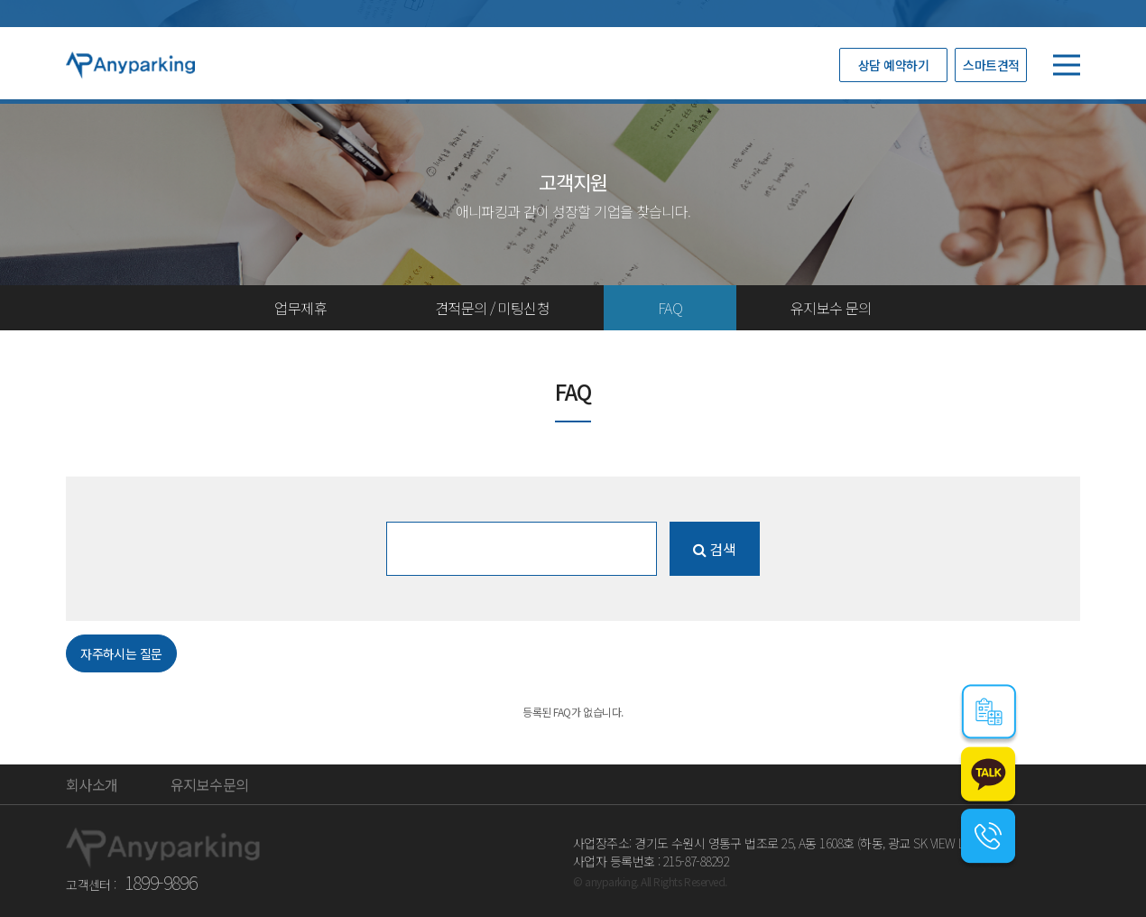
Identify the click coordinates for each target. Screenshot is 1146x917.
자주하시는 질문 (121, 653)
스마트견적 (991, 65)
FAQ (670, 308)
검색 (714, 549)
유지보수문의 (209, 784)
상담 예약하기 (893, 65)
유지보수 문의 (831, 308)
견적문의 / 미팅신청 (492, 308)
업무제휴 (300, 308)
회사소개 (91, 784)
